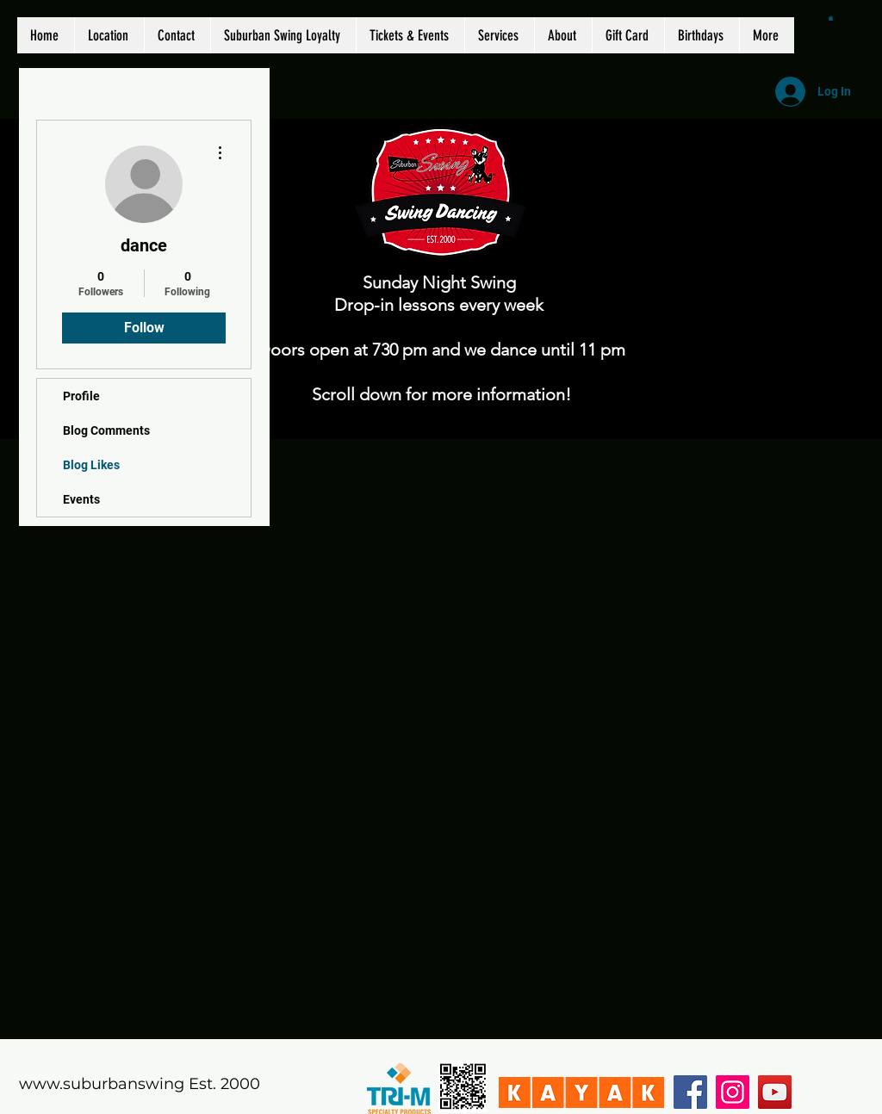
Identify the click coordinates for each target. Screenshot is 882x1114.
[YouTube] (775, 1092)
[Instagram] (732, 1092)
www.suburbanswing (101, 1083)
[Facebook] (690, 1092)
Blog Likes (91, 465)
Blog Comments (106, 430)
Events (81, 499)
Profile (81, 396)
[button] (831, 18)
